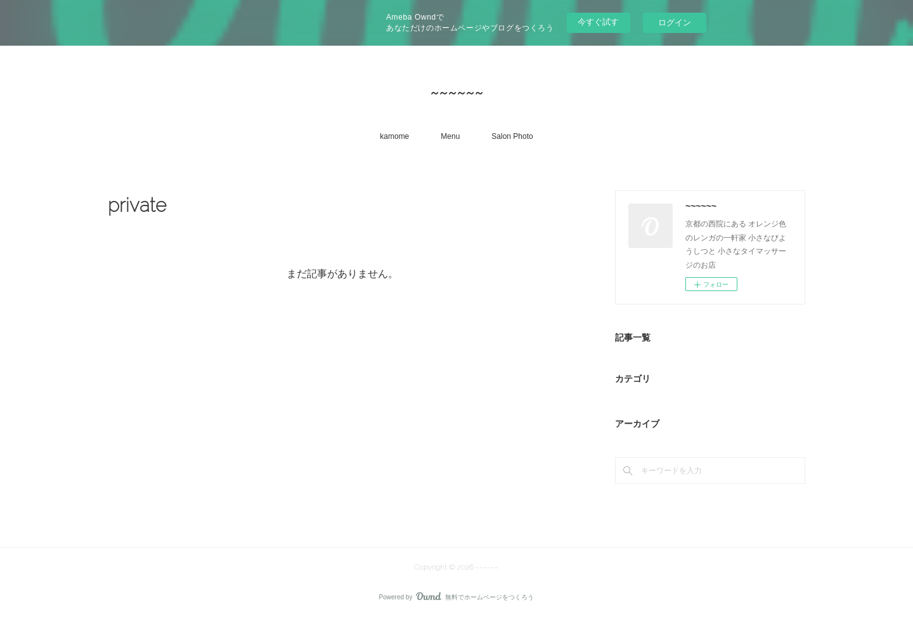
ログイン (674, 22)
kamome (394, 136)
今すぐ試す (598, 22)
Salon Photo (512, 136)
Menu (450, 136)
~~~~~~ (456, 92)
